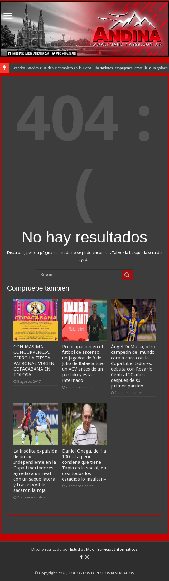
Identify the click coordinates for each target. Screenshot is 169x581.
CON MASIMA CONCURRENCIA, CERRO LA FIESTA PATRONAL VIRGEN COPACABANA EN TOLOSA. (34, 360)
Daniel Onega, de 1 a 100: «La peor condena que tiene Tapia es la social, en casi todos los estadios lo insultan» (84, 465)
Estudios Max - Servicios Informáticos (104, 549)
